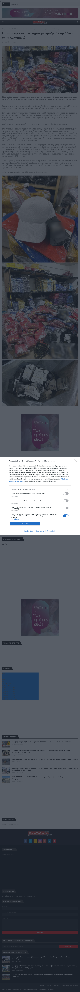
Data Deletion (28, 531)
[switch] (66, 493)
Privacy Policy (51, 531)
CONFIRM (25, 523)
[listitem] (40, 489)
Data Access (40, 531)
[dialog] (40, 496)
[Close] (76, 461)
